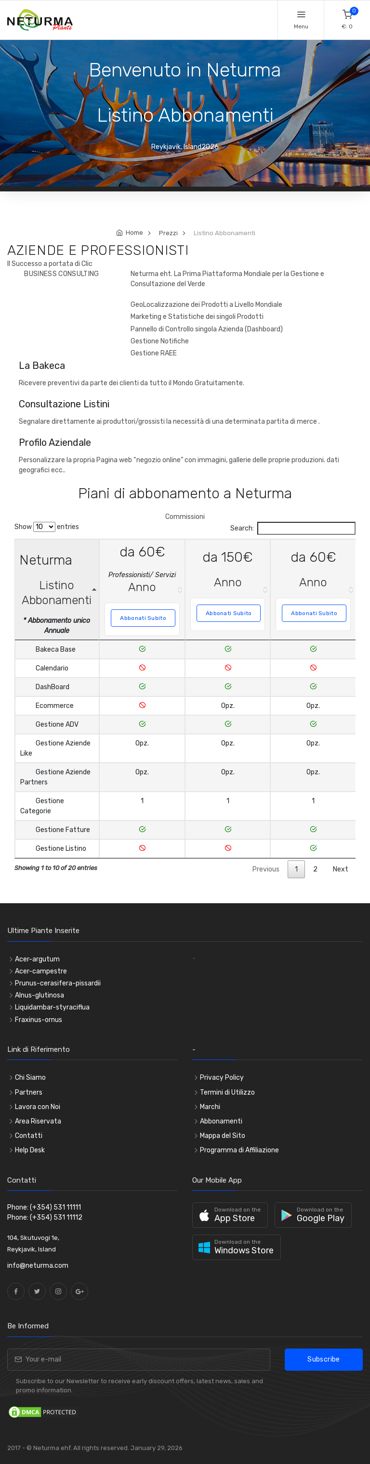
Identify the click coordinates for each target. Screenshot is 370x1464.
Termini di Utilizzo (227, 1092)
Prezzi (168, 233)
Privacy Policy (222, 1077)
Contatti (28, 1136)
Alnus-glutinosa (39, 995)
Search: (293, 528)
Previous (265, 869)
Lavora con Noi (37, 1107)
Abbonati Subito (143, 618)
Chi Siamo (30, 1077)
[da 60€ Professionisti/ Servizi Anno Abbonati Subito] (142, 589)
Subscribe (323, 1359)
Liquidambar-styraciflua (52, 1007)
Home (134, 232)
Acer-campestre (41, 971)
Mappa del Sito (222, 1136)
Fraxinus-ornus (38, 1020)
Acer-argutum (37, 959)
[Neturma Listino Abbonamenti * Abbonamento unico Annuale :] (57, 589)
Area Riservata (38, 1121)
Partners (28, 1092)
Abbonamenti (221, 1121)
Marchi (210, 1107)
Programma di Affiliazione (239, 1150)
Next (340, 869)
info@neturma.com (37, 1266)
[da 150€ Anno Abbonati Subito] (228, 589)
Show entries (46, 527)
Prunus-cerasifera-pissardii (58, 983)
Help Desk (30, 1150)
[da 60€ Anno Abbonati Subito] (314, 589)
